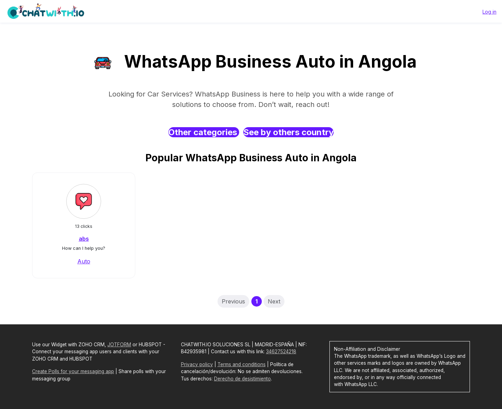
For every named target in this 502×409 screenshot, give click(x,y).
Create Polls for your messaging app (73, 371)
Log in (489, 12)
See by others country (288, 132)
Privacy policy (197, 364)
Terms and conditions (242, 364)
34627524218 (281, 351)
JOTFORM (119, 344)
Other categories (203, 132)
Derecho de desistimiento (242, 378)
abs (84, 238)
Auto (83, 261)
